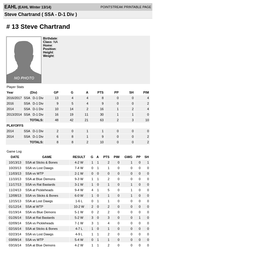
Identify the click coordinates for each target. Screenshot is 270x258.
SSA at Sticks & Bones (41, 162)
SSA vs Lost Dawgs (39, 168)
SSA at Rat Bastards (39, 217)
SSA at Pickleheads (39, 190)
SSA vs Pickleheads (39, 223)
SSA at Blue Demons (40, 179)
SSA (27, 98)
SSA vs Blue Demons (40, 212)
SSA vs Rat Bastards (40, 184)
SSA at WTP (34, 206)
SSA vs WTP (34, 173)
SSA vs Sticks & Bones (41, 195)
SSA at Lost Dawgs (39, 201)
